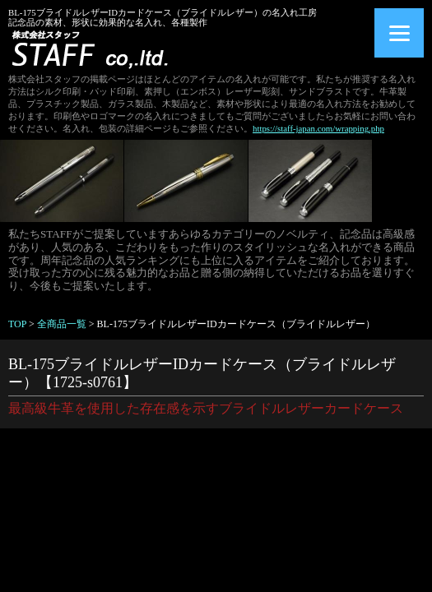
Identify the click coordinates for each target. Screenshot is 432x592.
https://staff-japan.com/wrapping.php (318, 128)
